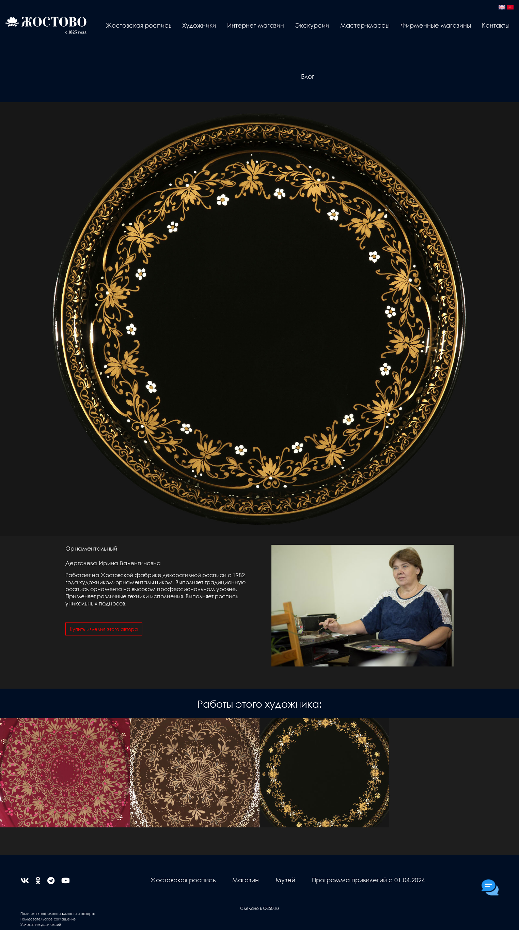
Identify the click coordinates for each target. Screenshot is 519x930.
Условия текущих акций (40, 924)
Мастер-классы (365, 25)
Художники (199, 25)
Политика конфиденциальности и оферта (57, 913)
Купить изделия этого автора (104, 629)
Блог (307, 76)
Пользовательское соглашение (48, 919)
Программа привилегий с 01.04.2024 (368, 880)
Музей (285, 880)
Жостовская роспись (138, 25)
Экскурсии (312, 25)
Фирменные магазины (435, 25)
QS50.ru (271, 908)
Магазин (245, 880)
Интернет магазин (255, 25)
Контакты (495, 25)
